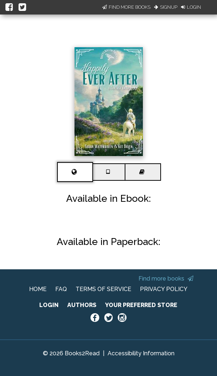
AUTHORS (81, 305)
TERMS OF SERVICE (103, 289)
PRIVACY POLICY (164, 289)
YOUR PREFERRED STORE (141, 305)
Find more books (165, 278)
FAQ (61, 289)
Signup (165, 7)
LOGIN (49, 305)
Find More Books (126, 7)
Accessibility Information (141, 353)
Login (191, 7)
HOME (38, 289)
